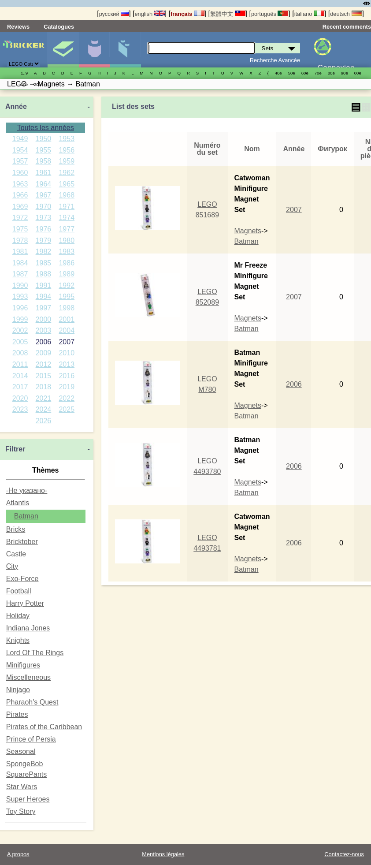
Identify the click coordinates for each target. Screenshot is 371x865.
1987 (20, 274)
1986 (66, 263)
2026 (44, 421)
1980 (66, 240)
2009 (44, 353)
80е (331, 73)
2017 (20, 387)
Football (18, 591)
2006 (44, 342)
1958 (44, 161)
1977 (66, 229)
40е (278, 73)
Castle (16, 554)
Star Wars (21, 786)
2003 (44, 330)
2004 (66, 330)
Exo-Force (22, 578)
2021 (44, 398)
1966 (20, 195)
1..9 (24, 73)
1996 (20, 308)
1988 (44, 274)
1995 (66, 296)
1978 (20, 240)
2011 (20, 364)
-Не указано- (27, 490)
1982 (44, 251)
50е (291, 73)
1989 (66, 274)
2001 (66, 319)
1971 (66, 206)
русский (114, 14)
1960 (20, 172)
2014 (20, 376)
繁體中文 (227, 14)
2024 (44, 409)
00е (357, 73)
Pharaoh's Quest (32, 702)
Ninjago (18, 689)
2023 (20, 409)
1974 (66, 217)
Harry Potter (25, 603)
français (187, 14)
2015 (44, 376)
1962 (66, 172)
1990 (20, 285)
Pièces (125, 50)
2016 (66, 376)
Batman (26, 516)
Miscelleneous (28, 677)
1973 (44, 217)
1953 (66, 138)
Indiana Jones (28, 628)
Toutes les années (45, 127)
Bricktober (22, 541)
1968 (66, 195)
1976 (44, 229)
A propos (18, 854)
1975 (20, 229)
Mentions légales (163, 854)
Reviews (18, 26)
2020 (20, 398)
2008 (20, 353)
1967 (44, 195)
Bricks (16, 529)
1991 (44, 285)
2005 (20, 342)
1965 (66, 184)
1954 (20, 150)
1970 (44, 206)
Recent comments (347, 26)
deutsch (346, 14)
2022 (66, 398)
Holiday (18, 615)
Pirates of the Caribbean (44, 727)
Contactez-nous (344, 854)
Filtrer (15, 449)
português (269, 14)
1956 (66, 150)
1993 (20, 296)
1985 (44, 263)
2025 (66, 409)
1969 (20, 206)
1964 (44, 184)
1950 (44, 138)
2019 (66, 387)
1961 (44, 172)
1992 (66, 285)
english (149, 14)
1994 (44, 296)
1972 (20, 217)
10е (24, 84)
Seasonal (21, 751)
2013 (66, 364)
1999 (20, 319)
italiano (309, 14)
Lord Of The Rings (34, 652)
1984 (20, 263)
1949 (20, 138)
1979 (44, 240)
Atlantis (17, 503)
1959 (66, 161)
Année (16, 106)
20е (37, 84)
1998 (66, 308)
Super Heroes (28, 799)
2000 (44, 319)
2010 (66, 353)
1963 (20, 184)
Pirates (17, 714)
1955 (44, 150)
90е (344, 73)
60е (304, 73)
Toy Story (21, 811)
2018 (44, 387)
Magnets (247, 231)
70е (318, 73)
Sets (63, 50)
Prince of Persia (31, 739)
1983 (66, 251)
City (12, 566)
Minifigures (94, 50)
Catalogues (59, 26)
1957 (20, 161)
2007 (66, 342)
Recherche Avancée (275, 60)
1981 (20, 251)
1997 (44, 308)
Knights (18, 640)
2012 (44, 364)
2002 (20, 330)
